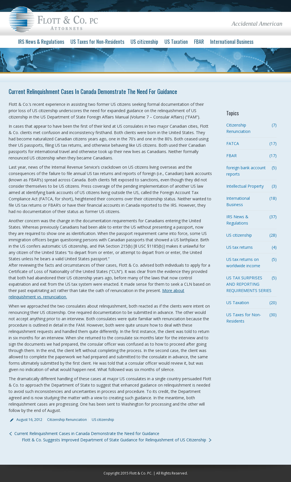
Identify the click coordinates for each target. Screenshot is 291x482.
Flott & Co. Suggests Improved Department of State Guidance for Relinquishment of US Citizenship (114, 440)
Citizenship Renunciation (67, 419)
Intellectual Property (245, 186)
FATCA (232, 143)
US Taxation (237, 302)
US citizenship (103, 419)
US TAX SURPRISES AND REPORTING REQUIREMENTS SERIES (248, 284)
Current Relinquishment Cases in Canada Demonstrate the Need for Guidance (86, 433)
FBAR (231, 155)
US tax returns (239, 247)
